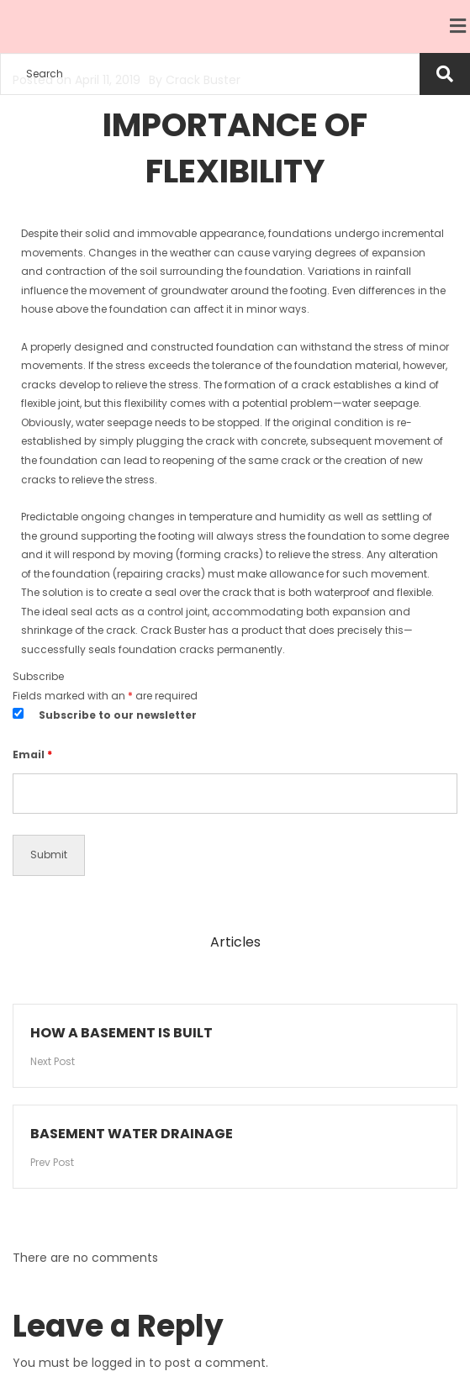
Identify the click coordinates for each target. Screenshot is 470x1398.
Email (32, 754)
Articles (235, 942)
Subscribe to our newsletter (118, 715)
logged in (118, 1362)
